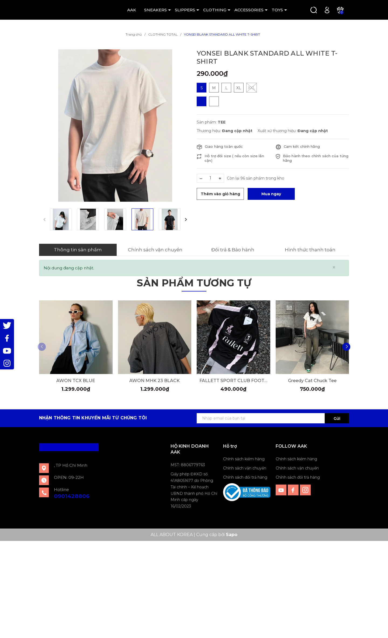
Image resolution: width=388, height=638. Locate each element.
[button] (186, 219)
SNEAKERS (155, 9)
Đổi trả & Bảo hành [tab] (232, 249)
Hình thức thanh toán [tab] (310, 249)
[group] (115, 125)
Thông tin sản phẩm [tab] (78, 249)
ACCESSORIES (249, 9)
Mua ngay (271, 193)
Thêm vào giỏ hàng (220, 193)
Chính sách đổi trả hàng (245, 477)
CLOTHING (214, 9)
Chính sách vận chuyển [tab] (155, 249)
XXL (251, 87)
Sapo (231, 534)
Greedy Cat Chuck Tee (312, 380)
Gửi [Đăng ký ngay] (337, 418)
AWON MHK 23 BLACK (154, 380)
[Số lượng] (210, 178)
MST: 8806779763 (188, 464)
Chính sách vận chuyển (244, 467)
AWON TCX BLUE (75, 380)
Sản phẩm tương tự (194, 283)
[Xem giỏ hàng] (340, 9)
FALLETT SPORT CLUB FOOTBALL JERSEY (233, 380)
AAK (131, 9)
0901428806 (71, 496)
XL (238, 87)
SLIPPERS (185, 9)
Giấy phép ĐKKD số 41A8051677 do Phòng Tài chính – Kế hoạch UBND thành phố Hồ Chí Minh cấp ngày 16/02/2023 (194, 489)
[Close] (334, 267)
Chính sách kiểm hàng (244, 458)
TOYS (277, 9)
